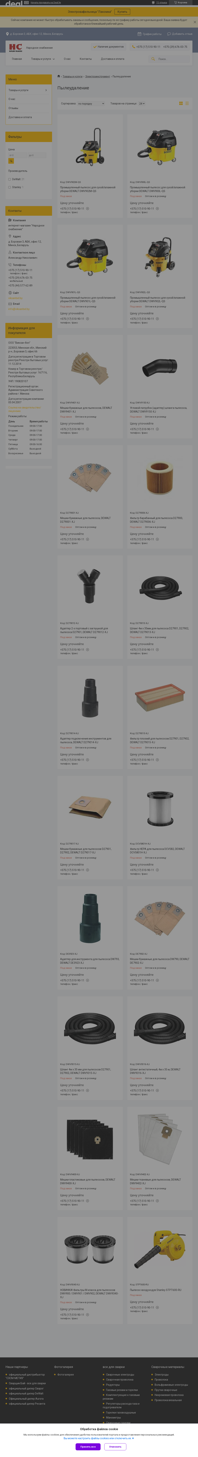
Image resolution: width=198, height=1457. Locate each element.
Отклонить (115, 1446)
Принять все (88, 1446)
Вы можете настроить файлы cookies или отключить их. (98, 1438)
